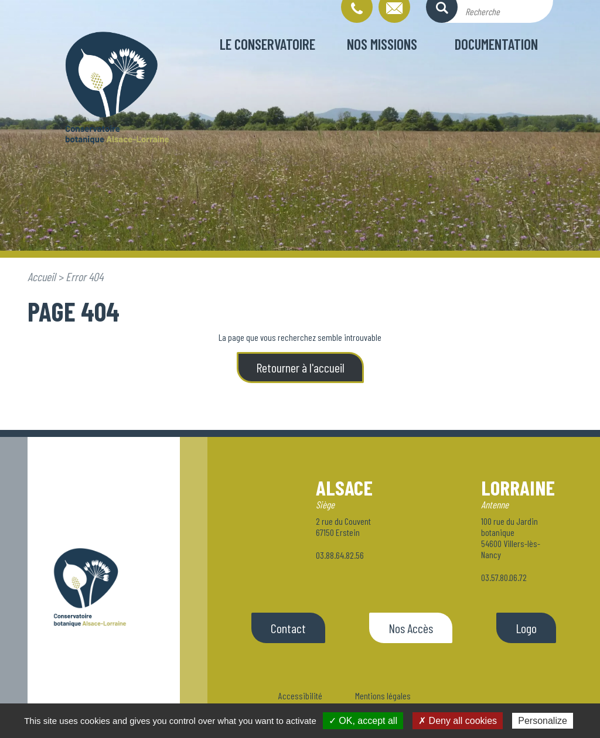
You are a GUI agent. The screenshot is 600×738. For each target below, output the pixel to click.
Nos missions (382, 44)
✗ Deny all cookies (457, 721)
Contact (288, 628)
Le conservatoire (267, 44)
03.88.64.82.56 (340, 555)
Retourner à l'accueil (300, 367)
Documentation (496, 44)
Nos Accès (410, 628)
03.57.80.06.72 (504, 577)
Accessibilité (300, 695)
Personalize (542, 721)
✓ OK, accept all (363, 721)
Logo (526, 628)
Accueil (42, 276)
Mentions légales (383, 695)
